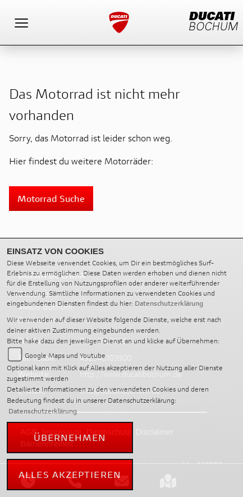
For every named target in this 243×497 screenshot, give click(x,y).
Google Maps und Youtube (65, 355)
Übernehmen (70, 437)
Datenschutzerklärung (169, 303)
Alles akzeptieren (70, 474)
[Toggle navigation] (21, 22)
